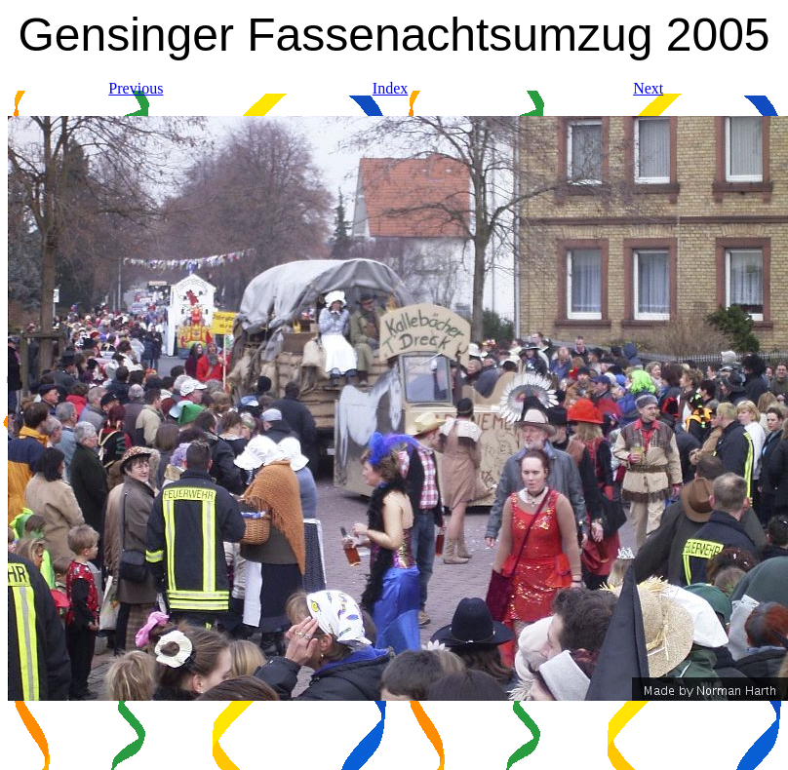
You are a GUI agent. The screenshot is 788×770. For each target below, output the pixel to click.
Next (648, 88)
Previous (135, 88)
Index (390, 88)
